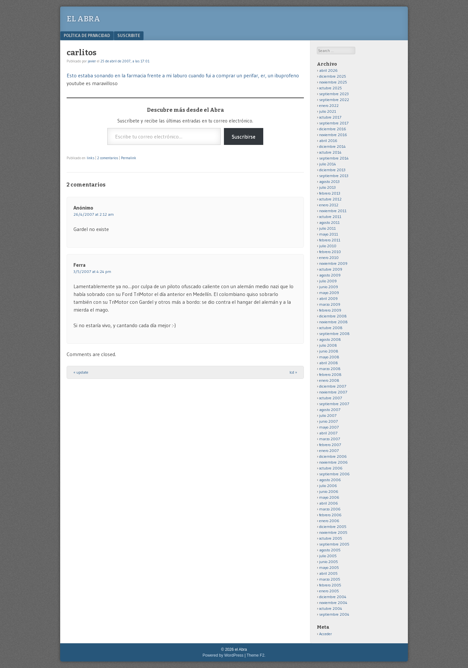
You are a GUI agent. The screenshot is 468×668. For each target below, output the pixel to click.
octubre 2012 (330, 199)
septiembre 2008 (334, 333)
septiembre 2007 (334, 403)
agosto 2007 (329, 409)
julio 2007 (327, 415)
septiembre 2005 (334, 544)
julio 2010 (327, 245)
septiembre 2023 (334, 93)
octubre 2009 (330, 269)
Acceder (325, 633)
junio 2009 (328, 286)
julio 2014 (327, 163)
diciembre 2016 (332, 128)
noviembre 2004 (333, 602)
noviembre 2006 (333, 462)
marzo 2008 (330, 368)
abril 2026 (328, 70)
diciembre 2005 (332, 526)
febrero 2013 (329, 193)
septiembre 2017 (333, 123)
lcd (293, 372)
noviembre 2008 (333, 321)
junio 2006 (328, 491)
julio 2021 (327, 111)
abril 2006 (328, 503)
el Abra (83, 18)
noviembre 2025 (333, 82)
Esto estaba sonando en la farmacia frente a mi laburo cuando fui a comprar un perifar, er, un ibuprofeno (183, 75)
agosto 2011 (329, 222)
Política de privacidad (87, 35)
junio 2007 (328, 421)
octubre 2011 (330, 216)
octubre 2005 (330, 538)
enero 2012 (328, 204)
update (80, 372)
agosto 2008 (330, 339)
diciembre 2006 (333, 456)
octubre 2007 (330, 397)
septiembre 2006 (334, 473)
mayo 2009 (329, 292)
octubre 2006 (331, 468)
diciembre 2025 (332, 76)
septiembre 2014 (334, 158)
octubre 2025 (330, 87)
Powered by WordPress (222, 655)
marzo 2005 (329, 579)
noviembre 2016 (333, 134)
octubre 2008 (331, 327)
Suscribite (128, 35)
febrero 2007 (330, 444)
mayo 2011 (328, 234)
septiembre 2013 (333, 175)
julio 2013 (327, 187)
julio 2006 (328, 485)
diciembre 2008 (333, 316)
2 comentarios (107, 158)
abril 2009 (328, 298)
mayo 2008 (329, 356)
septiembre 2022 (334, 99)
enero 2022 (329, 105)
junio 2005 (328, 561)
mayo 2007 (329, 427)
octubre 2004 (330, 608)
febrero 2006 (330, 514)
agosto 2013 (329, 181)
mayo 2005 (329, 567)
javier (92, 61)
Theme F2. (256, 655)
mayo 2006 (329, 497)
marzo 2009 (329, 304)
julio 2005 (328, 555)
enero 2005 (329, 590)
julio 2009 (328, 280)
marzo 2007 (329, 438)
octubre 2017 (330, 117)
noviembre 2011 (332, 210)
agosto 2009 (330, 275)
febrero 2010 (330, 251)
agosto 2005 (330, 549)
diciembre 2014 (332, 146)
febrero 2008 (330, 374)
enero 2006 (329, 520)
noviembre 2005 (333, 532)
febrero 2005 (330, 585)
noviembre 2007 (333, 392)
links (90, 158)
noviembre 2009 (333, 263)
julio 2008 (328, 345)
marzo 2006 (330, 509)
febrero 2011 (329, 240)
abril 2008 (328, 362)
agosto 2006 (330, 479)
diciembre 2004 (332, 596)
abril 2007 (328, 432)
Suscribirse (243, 136)
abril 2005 (328, 573)
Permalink (128, 158)
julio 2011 (327, 228)
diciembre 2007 (332, 386)
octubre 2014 (330, 152)
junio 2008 (328, 351)
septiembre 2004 (334, 614)
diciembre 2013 (332, 169)
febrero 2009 (330, 310)
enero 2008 (329, 380)
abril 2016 (328, 140)
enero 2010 (329, 257)
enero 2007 (329, 450)
